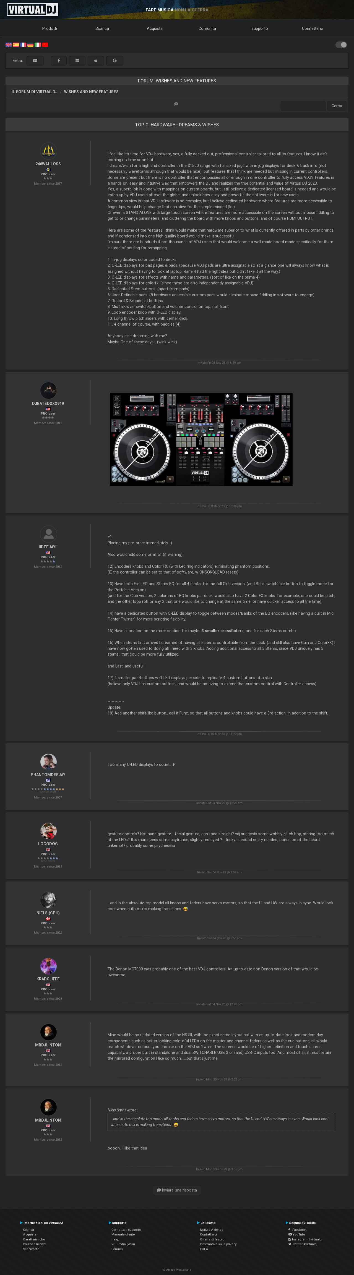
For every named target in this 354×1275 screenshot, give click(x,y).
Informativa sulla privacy (218, 1244)
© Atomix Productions (177, 1270)
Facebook (297, 1230)
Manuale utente (123, 1234)
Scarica (102, 28)
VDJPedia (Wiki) (123, 1244)
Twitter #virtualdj (302, 1244)
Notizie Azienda (211, 1230)
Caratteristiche (34, 1239)
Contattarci (208, 1234)
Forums (117, 1249)
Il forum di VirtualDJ (35, 92)
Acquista (155, 28)
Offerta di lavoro (212, 1239)
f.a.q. (115, 1239)
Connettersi (312, 28)
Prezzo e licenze (34, 1244)
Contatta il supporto (126, 1230)
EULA (204, 1249)
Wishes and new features (91, 92)
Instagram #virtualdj (305, 1239)
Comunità (207, 28)
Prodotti (49, 28)
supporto (260, 28)
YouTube (296, 1234)
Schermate (31, 1249)
